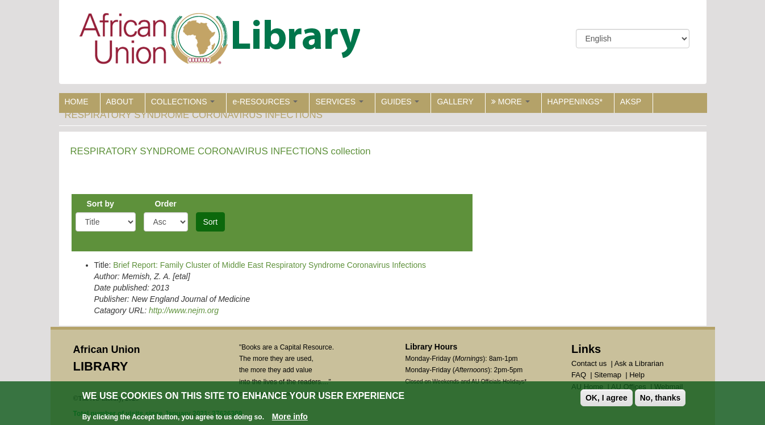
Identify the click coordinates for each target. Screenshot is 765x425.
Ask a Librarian (639, 363)
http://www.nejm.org (184, 310)
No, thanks (660, 398)
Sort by (100, 203)
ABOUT (119, 101)
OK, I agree (607, 398)
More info (290, 417)
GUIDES (400, 101)
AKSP (630, 101)
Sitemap (607, 375)
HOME (77, 101)
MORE (510, 101)
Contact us (589, 363)
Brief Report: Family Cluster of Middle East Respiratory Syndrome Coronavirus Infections (269, 265)
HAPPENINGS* (575, 101)
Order (166, 203)
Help (637, 375)
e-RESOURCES (265, 101)
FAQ (578, 375)
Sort (210, 221)
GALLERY (455, 101)
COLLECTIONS (183, 101)
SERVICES (339, 101)
